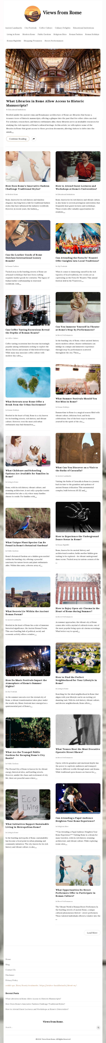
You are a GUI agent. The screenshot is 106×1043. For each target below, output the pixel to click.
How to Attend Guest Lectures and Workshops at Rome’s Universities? (37, 1009)
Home (8, 959)
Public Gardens (44, 34)
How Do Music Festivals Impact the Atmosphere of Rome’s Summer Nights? (26, 683)
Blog (8, 964)
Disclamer (10, 975)
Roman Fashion (76, 34)
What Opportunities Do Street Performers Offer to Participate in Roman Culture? (75, 892)
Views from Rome (62, 12)
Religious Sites (60, 34)
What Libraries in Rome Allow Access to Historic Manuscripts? (33, 999)
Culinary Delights (62, 28)
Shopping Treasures (33, 41)
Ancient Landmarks (13, 28)
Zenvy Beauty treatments (27, 985)
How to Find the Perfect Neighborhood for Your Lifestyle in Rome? (76, 680)
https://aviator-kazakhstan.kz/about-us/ (58, 985)
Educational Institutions (83, 28)
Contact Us (11, 970)
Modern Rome (29, 34)
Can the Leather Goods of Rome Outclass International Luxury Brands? (24, 257)
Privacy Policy (12, 980)
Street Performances (54, 41)
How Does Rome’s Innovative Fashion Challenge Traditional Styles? (35, 1004)
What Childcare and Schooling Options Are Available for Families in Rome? (27, 473)
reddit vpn (10, 985)
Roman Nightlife (14, 41)
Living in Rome (13, 34)
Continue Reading (17, 139)
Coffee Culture (45, 28)
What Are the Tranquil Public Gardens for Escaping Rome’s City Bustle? (25, 755)
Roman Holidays (92, 34)
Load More (92, 933)
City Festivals (31, 28)
